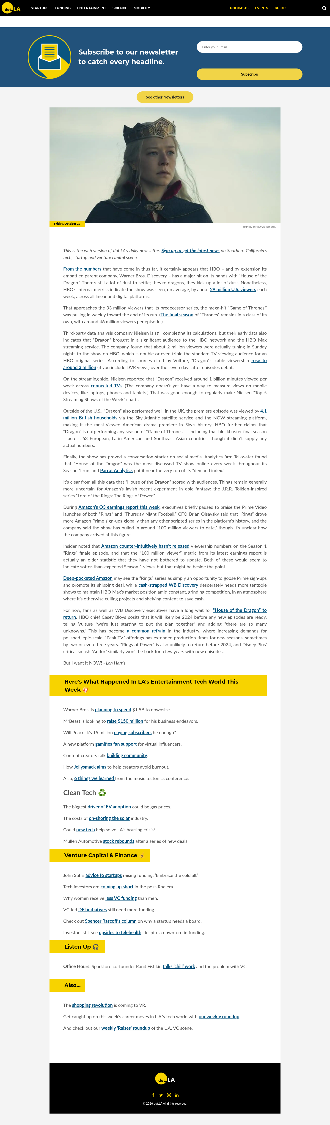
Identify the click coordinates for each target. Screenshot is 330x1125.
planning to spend (113, 709)
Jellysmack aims (90, 766)
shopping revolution (92, 1005)
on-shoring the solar (109, 818)
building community (127, 755)
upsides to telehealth (120, 932)
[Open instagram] (169, 1095)
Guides (281, 8)
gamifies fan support (116, 744)
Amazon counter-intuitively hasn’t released (145, 546)
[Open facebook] (153, 1095)
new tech (85, 829)
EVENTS (261, 8)
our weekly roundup (219, 1016)
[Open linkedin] (177, 1095)
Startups (40, 8)
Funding (63, 8)
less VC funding (121, 898)
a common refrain (146, 630)
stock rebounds (118, 841)
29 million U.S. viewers (233, 289)
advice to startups (103, 875)
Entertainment (91, 8)
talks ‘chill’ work (179, 966)
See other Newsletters (165, 97)
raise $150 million (125, 721)
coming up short (117, 886)
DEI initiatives (92, 909)
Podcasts (239, 8)
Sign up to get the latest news (191, 250)
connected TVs (106, 385)
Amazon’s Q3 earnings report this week (119, 507)
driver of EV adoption (109, 806)
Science (120, 8)
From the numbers (82, 268)
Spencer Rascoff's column (111, 921)
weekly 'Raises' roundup (125, 1028)
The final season (176, 314)
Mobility (142, 8)
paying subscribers (132, 732)
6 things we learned (94, 778)
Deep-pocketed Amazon (88, 578)
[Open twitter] (161, 1095)
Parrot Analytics (116, 470)
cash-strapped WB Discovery (168, 585)
